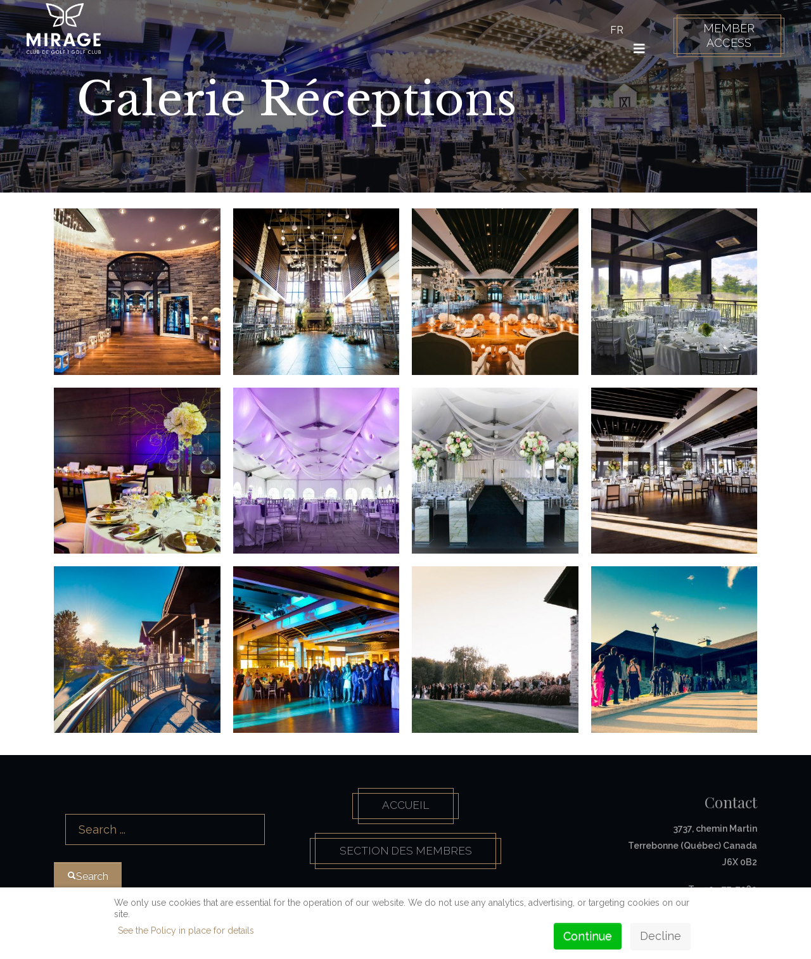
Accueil (405, 806)
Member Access (725, 35)
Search (87, 876)
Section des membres (406, 853)
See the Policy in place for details (186, 930)
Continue (587, 936)
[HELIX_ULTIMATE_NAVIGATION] (636, 48)
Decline (660, 936)
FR (613, 30)
